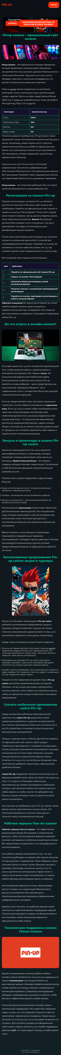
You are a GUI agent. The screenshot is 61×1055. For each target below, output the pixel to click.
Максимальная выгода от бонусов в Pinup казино (38, 23)
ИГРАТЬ (12, 23)
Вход (54, 4)
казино (52, 648)
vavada (13, 89)
